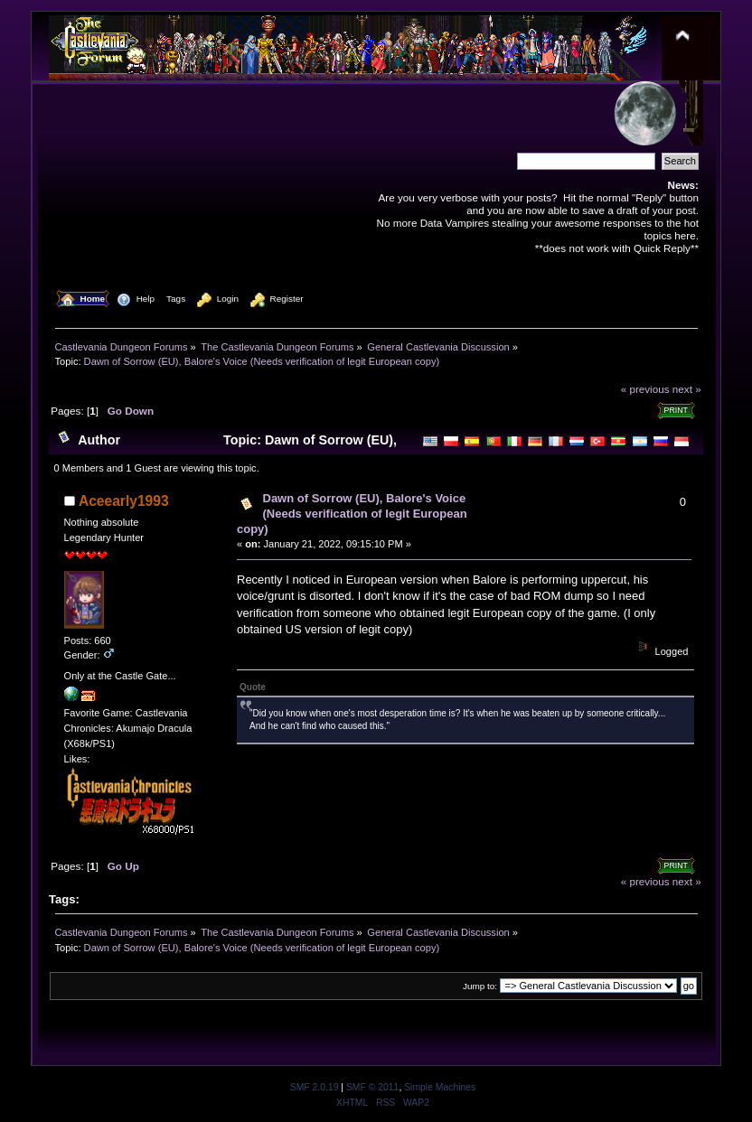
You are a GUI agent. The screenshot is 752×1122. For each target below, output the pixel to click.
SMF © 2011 (372, 1087)
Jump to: (480, 986)
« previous (645, 389)
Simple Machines (439, 1087)
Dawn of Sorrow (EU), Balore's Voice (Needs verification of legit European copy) (352, 513)
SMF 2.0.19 (314, 1087)
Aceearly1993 (124, 501)
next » (686, 389)
